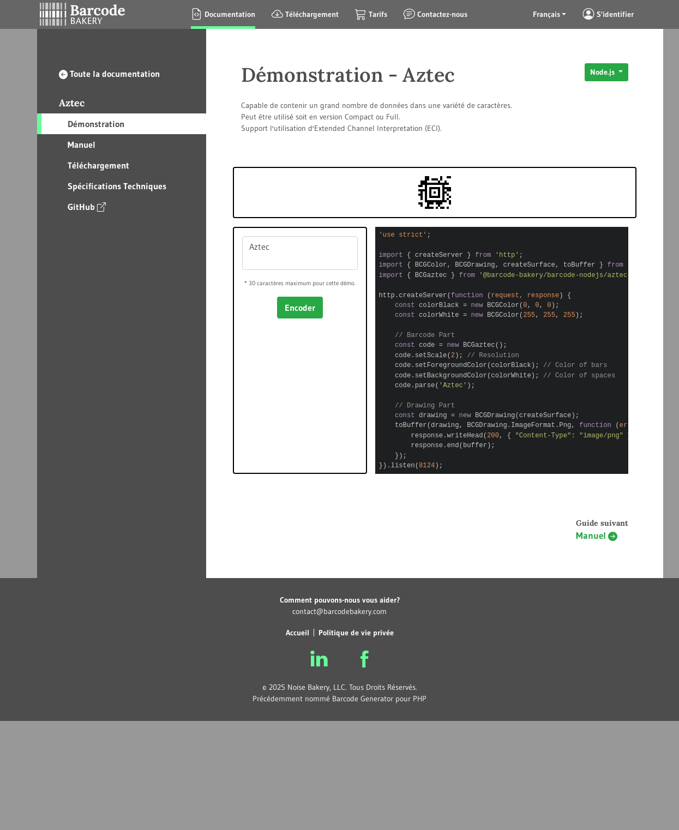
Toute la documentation (109, 73)
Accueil (297, 632)
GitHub (87, 206)
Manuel (81, 144)
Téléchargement (98, 165)
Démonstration (96, 123)
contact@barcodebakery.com (339, 611)
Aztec (72, 103)
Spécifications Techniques (117, 186)
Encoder (300, 307)
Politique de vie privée (356, 632)
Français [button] (546, 14)
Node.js (603, 72)
